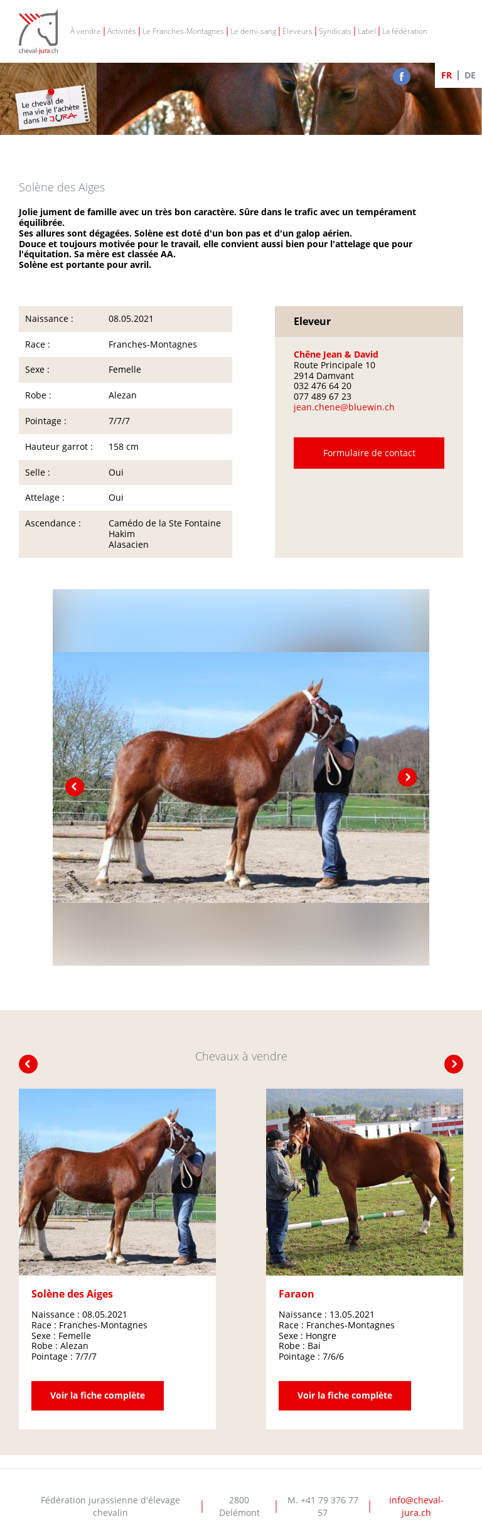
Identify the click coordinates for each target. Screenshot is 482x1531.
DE (470, 75)
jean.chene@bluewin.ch (344, 407)
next (407, 777)
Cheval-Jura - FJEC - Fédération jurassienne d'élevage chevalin (38, 32)
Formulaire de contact (369, 453)
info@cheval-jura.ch (416, 1506)
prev (74, 786)
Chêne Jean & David (336, 354)
